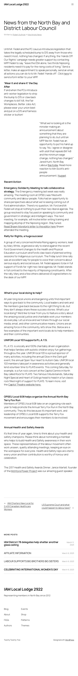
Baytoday (53, 165)
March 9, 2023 (68, 553)
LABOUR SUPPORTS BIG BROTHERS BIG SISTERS (31, 561)
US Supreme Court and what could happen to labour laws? (56, 506)
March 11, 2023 (70, 543)
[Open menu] (72, 4)
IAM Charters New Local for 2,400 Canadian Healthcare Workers (19, 506)
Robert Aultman (19, 34)
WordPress (69, 640)
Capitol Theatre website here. (24, 384)
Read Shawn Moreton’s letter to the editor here (30, 226)
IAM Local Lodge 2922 (16, 4)
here (66, 73)
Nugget (62, 175)
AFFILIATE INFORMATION (17, 553)
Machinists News (35, 34)
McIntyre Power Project (24, 471)
